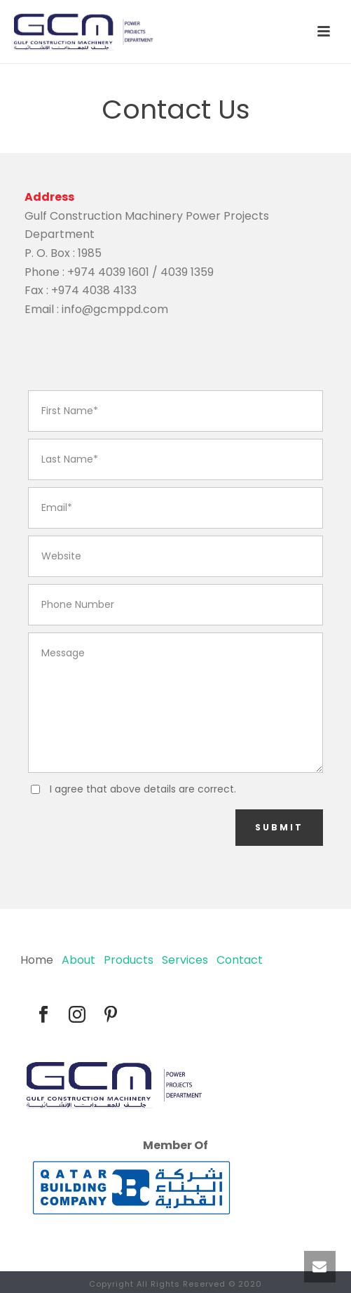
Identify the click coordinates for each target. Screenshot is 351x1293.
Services (185, 960)
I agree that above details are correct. (143, 789)
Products (128, 960)
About (78, 960)
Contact (239, 960)
